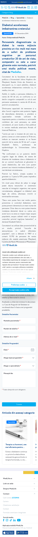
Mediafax (16, 71)
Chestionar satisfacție (11, 496)
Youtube (19, 511)
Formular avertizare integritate (14, 503)
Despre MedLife (9, 479)
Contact (6, 484)
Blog (12, 18)
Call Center (11, 488)
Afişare (29, 278)
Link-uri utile (8, 474)
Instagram (7, 511)
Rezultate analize (28, 7)
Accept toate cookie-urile (19, 290)
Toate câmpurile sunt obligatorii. (14, 390)
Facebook (4, 511)
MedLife (5, 18)
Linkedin (14, 511)
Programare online (35, 7)
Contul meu (32, 7)
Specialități (21, 18)
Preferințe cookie (19, 285)
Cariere (6, 492)
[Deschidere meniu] (2, 7)
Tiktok (11, 511)
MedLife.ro (7, 469)
